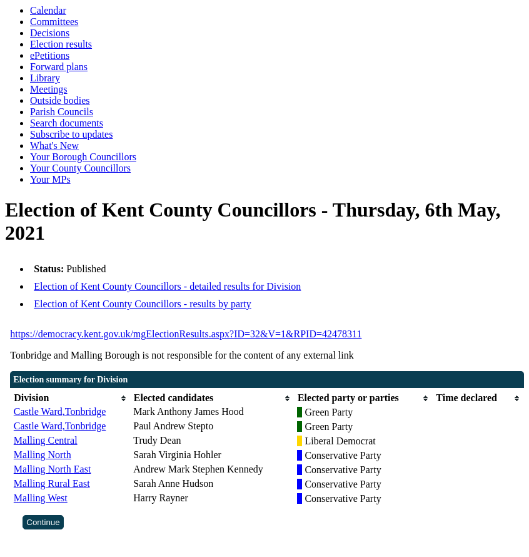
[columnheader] (70, 398)
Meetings (49, 89)
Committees (54, 21)
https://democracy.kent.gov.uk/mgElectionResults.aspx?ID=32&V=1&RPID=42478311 (185, 334)
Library (45, 78)
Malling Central (46, 440)
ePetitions (49, 55)
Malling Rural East (52, 483)
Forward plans (59, 66)
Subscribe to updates (71, 134)
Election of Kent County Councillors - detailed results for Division (167, 286)
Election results (61, 44)
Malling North (42, 454)
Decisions (49, 33)
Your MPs (50, 179)
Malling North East (52, 469)
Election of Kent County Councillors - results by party (142, 304)
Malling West (41, 498)
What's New (54, 145)
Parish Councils (61, 111)
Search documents (66, 123)
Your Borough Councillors (83, 156)
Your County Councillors (80, 168)
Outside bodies (60, 100)
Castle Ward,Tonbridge (60, 411)
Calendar (48, 10)
